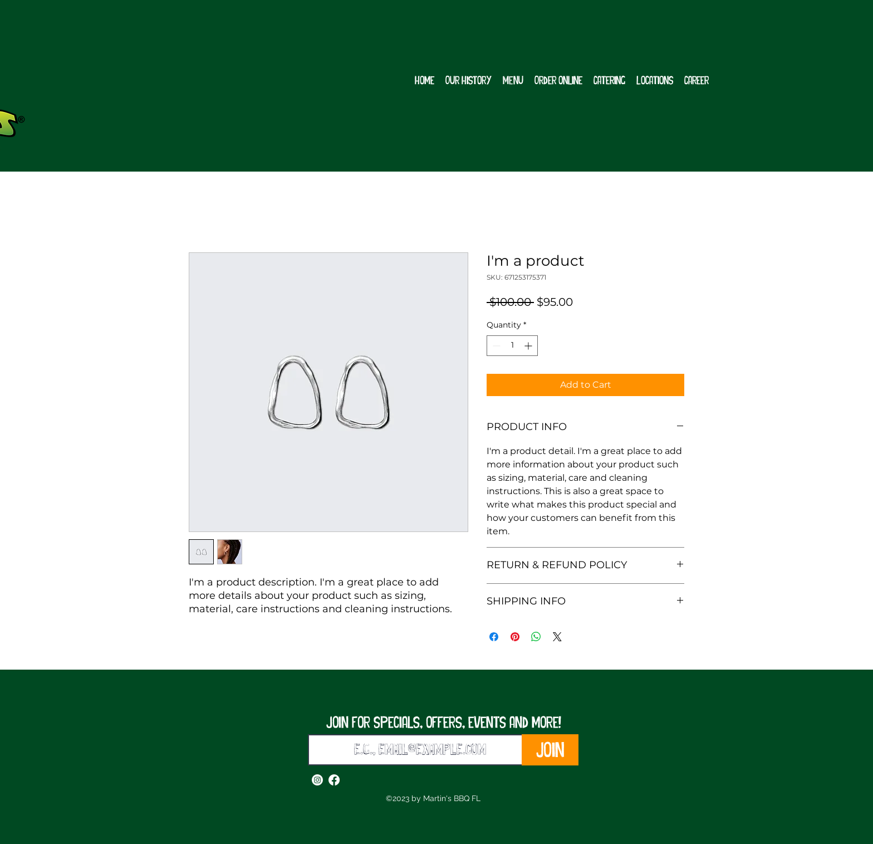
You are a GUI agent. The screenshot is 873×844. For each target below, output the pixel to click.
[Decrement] (495, 345)
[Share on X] (557, 636)
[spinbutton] (512, 345)
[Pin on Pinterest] (515, 636)
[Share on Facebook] (494, 636)
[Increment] (529, 345)
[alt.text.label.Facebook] (334, 780)
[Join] (550, 749)
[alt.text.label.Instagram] (317, 780)
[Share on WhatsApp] (536, 636)
